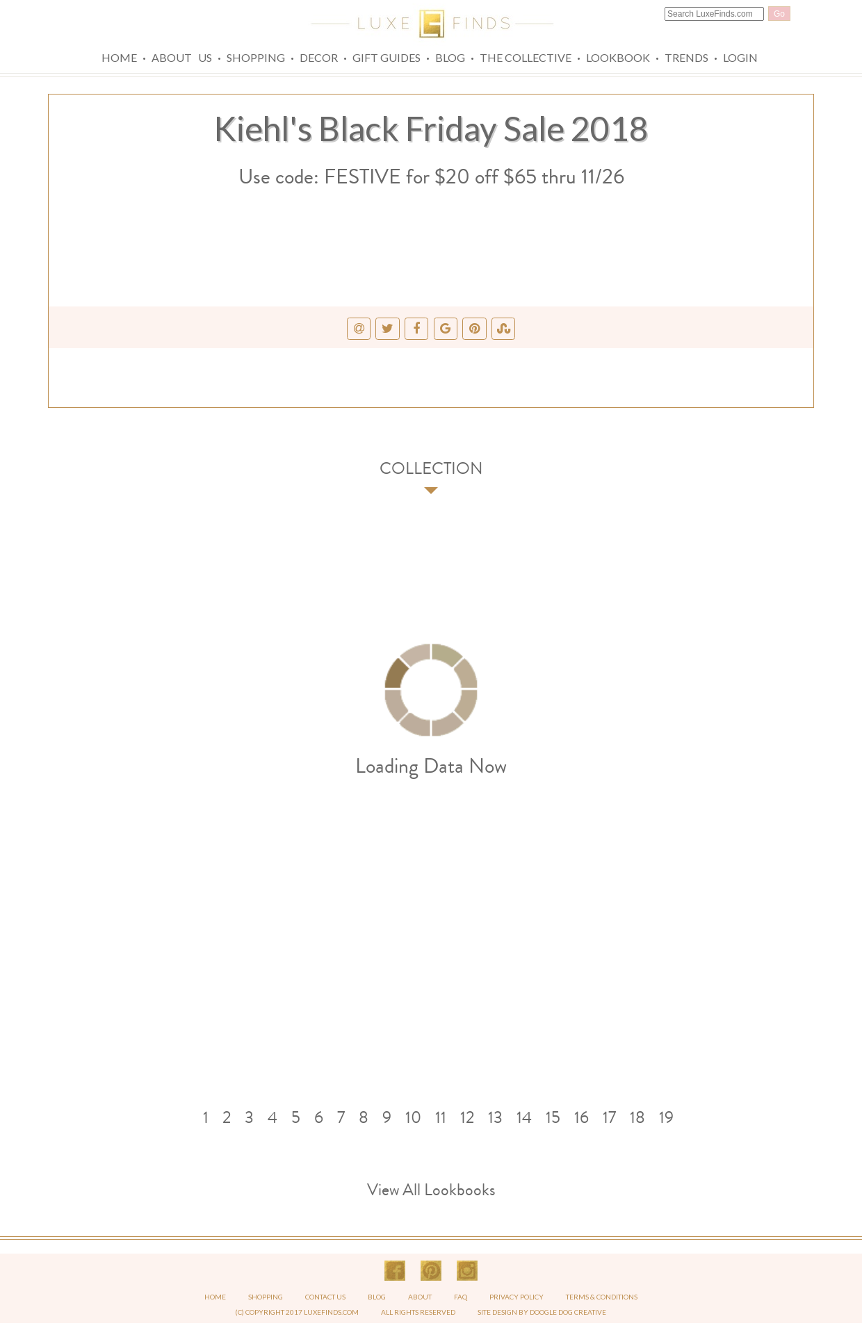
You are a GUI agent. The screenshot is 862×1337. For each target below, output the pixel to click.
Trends (686, 57)
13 (495, 1117)
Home (119, 57)
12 (467, 1117)
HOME (215, 1297)
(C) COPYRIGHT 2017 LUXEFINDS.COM (297, 1312)
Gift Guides (386, 57)
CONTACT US (325, 1297)
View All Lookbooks (431, 1189)
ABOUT (420, 1297)
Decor (319, 57)
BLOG (377, 1297)
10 (413, 1117)
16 (581, 1117)
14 (524, 1117)
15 (553, 1117)
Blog (450, 57)
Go (779, 14)
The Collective (525, 57)
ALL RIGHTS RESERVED (418, 1312)
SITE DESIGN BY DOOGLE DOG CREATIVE (542, 1312)
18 (637, 1117)
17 (609, 1117)
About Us (182, 57)
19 (666, 1117)
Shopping (256, 57)
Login (740, 57)
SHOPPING (265, 1297)
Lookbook (618, 57)
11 (440, 1117)
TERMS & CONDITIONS (601, 1297)
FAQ (461, 1297)
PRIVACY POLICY (517, 1297)
